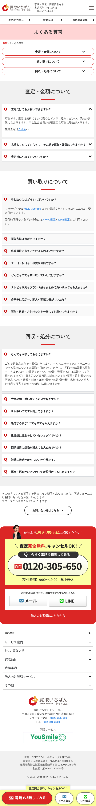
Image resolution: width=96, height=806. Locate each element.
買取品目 (48, 20)
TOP (5, 43)
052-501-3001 (51, 721)
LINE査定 (64, 219)
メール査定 (49, 219)
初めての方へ (16, 20)
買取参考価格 (80, 20)
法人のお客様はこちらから (48, 615)
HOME (9, 633)
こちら (22, 129)
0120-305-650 (32, 208)
